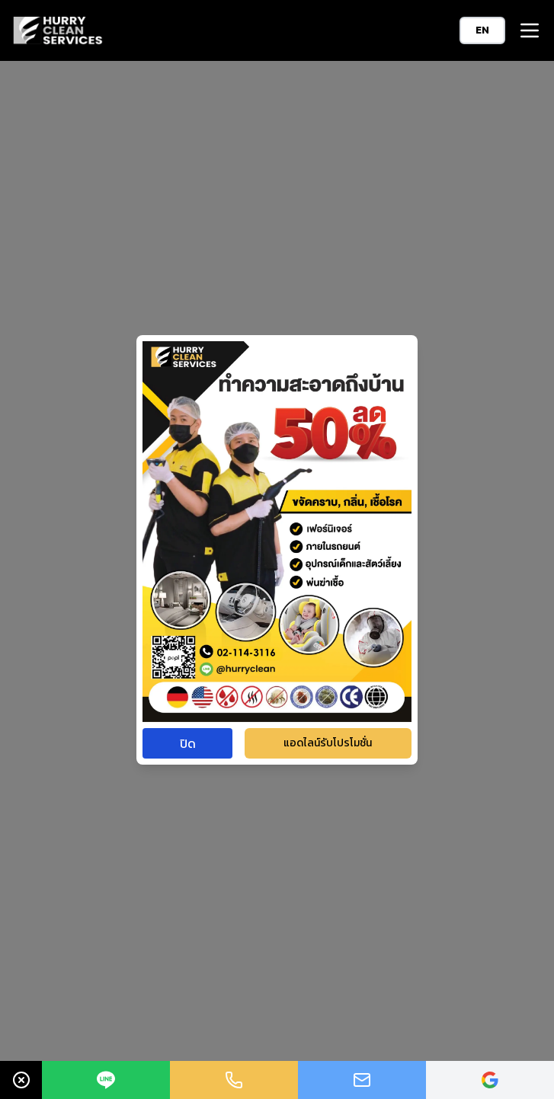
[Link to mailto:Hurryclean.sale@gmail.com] (362, 1080)
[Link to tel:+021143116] (234, 1080)
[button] (529, 30)
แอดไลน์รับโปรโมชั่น (327, 743)
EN (482, 30)
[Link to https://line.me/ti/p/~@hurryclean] (106, 1080)
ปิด (188, 743)
